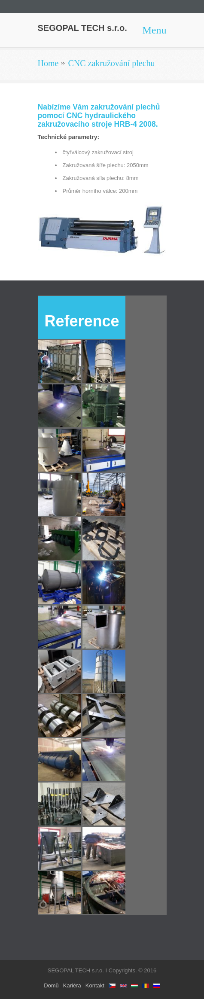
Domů (51, 985)
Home (48, 63)
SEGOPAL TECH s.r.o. (82, 28)
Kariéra (72, 985)
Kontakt (94, 985)
